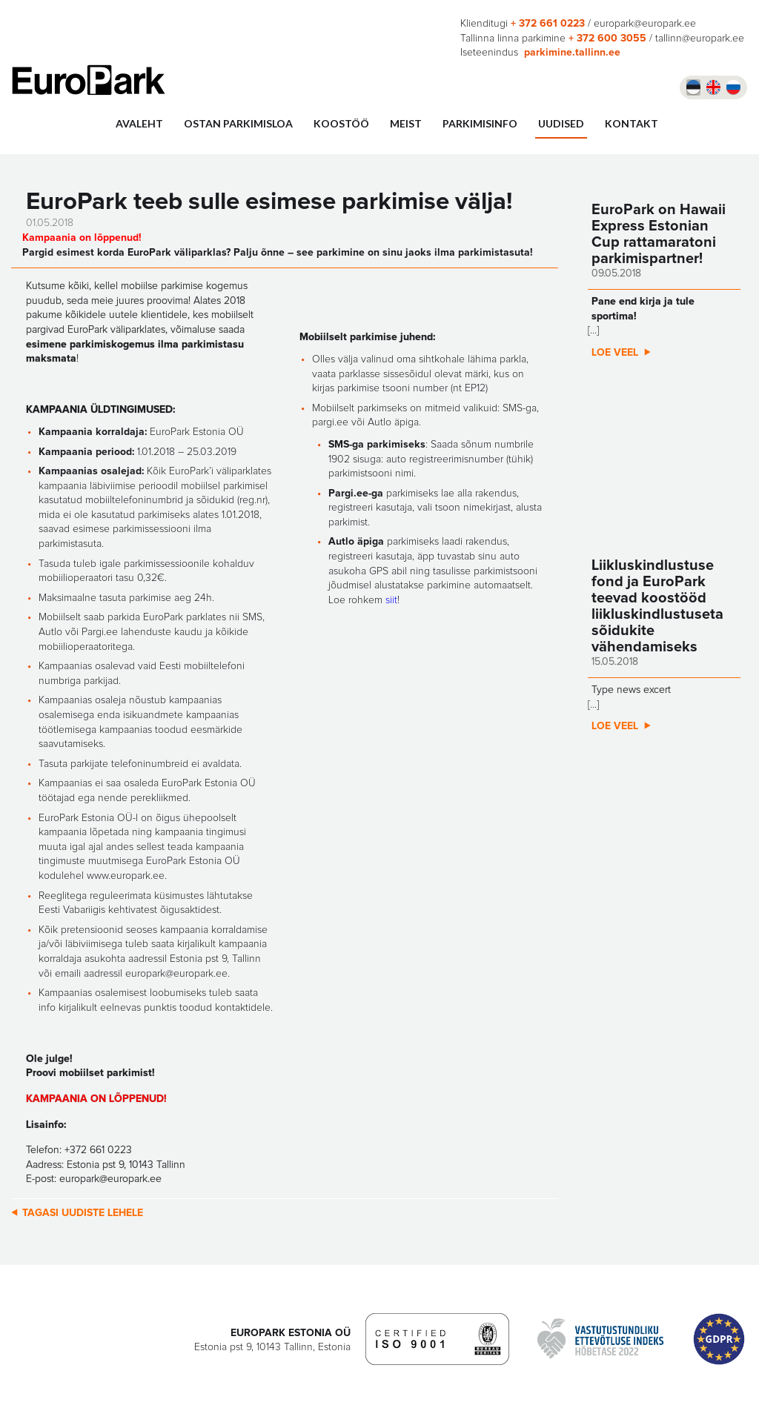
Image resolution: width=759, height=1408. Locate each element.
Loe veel (614, 353)
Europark (88, 80)
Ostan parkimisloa (238, 123)
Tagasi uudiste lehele (82, 1213)
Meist (406, 123)
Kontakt (631, 123)
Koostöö (341, 123)
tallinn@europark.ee (699, 38)
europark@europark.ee (645, 24)
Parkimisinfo (480, 123)
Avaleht (139, 123)
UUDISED (561, 123)
